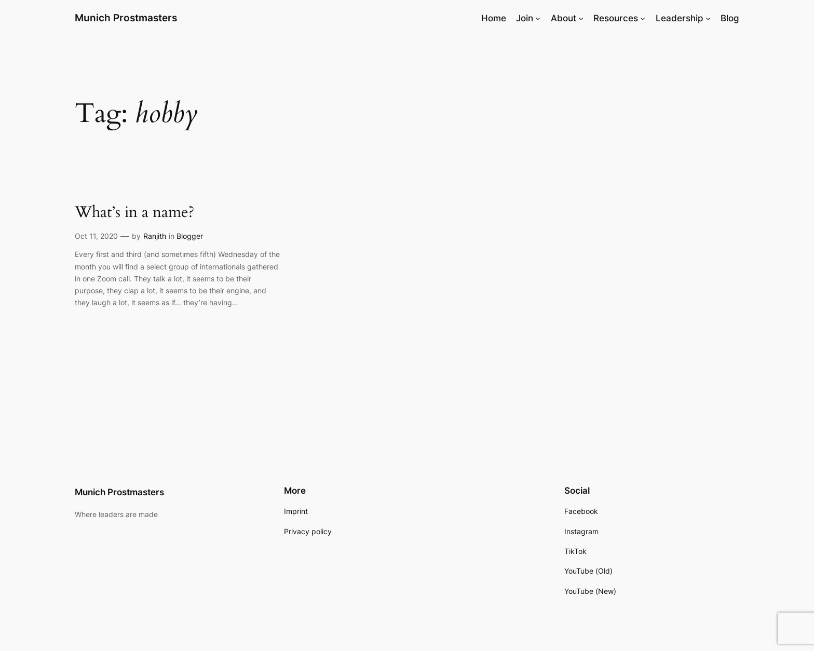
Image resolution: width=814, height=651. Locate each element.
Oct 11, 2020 (96, 236)
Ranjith (154, 236)
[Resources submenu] (642, 18)
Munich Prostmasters (126, 17)
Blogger (190, 236)
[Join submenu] (537, 18)
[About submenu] (581, 18)
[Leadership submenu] (708, 18)
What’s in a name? (134, 213)
